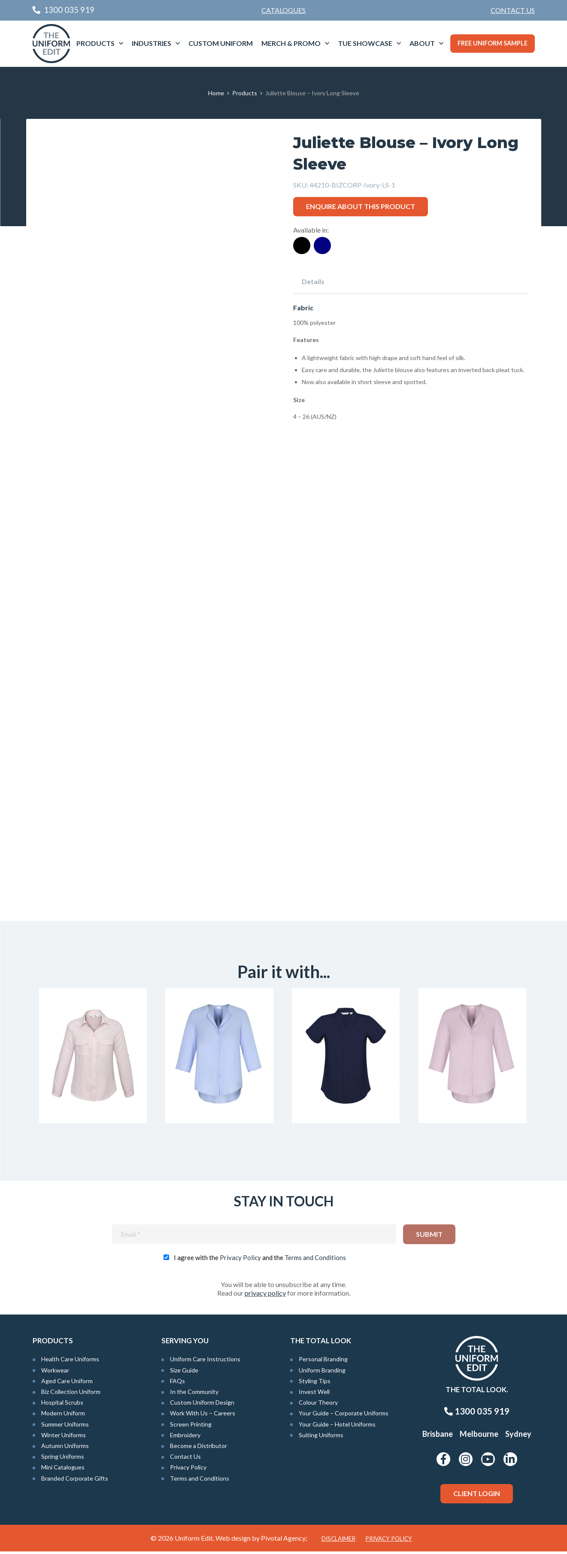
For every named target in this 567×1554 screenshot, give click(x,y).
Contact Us (513, 10)
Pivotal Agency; (284, 1540)
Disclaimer (338, 1541)
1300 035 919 (476, 1414)
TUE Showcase (365, 43)
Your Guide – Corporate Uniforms (343, 1416)
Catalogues (283, 10)
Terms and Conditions (315, 1260)
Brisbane (437, 1436)
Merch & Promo (291, 43)
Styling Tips (314, 1383)
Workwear (55, 1372)
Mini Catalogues (63, 1470)
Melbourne (479, 1436)
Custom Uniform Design (202, 1405)
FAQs (177, 1383)
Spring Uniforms (62, 1459)
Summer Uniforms (65, 1426)
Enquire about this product (360, 206)
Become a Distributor (198, 1448)
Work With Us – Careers (202, 1416)
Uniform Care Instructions (205, 1362)
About (422, 43)
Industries (151, 43)
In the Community (194, 1394)
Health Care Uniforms (70, 1362)
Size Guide (184, 1372)
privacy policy (265, 1296)
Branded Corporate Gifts (74, 1480)
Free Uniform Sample (493, 43)
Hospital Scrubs (62, 1405)
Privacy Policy (240, 1260)
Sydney (518, 1436)
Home (216, 93)
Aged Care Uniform (67, 1383)
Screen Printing (191, 1426)
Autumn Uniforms (65, 1448)
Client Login (476, 1496)
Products (95, 43)
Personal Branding (323, 1362)
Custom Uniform (220, 43)
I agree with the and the (260, 1260)
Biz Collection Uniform (70, 1394)
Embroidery (185, 1437)
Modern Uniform (63, 1416)
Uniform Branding (322, 1372)
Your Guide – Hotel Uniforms (337, 1426)
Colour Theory (318, 1405)
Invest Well (314, 1394)
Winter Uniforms (63, 1437)
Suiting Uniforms (321, 1437)
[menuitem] (513, 10)
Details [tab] (313, 281)
